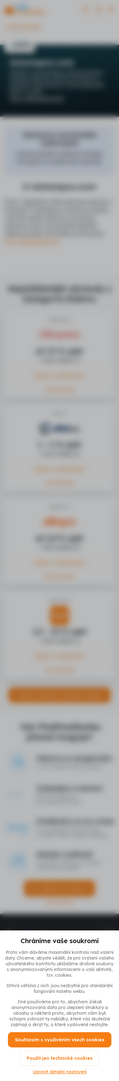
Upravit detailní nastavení (60, 1072)
